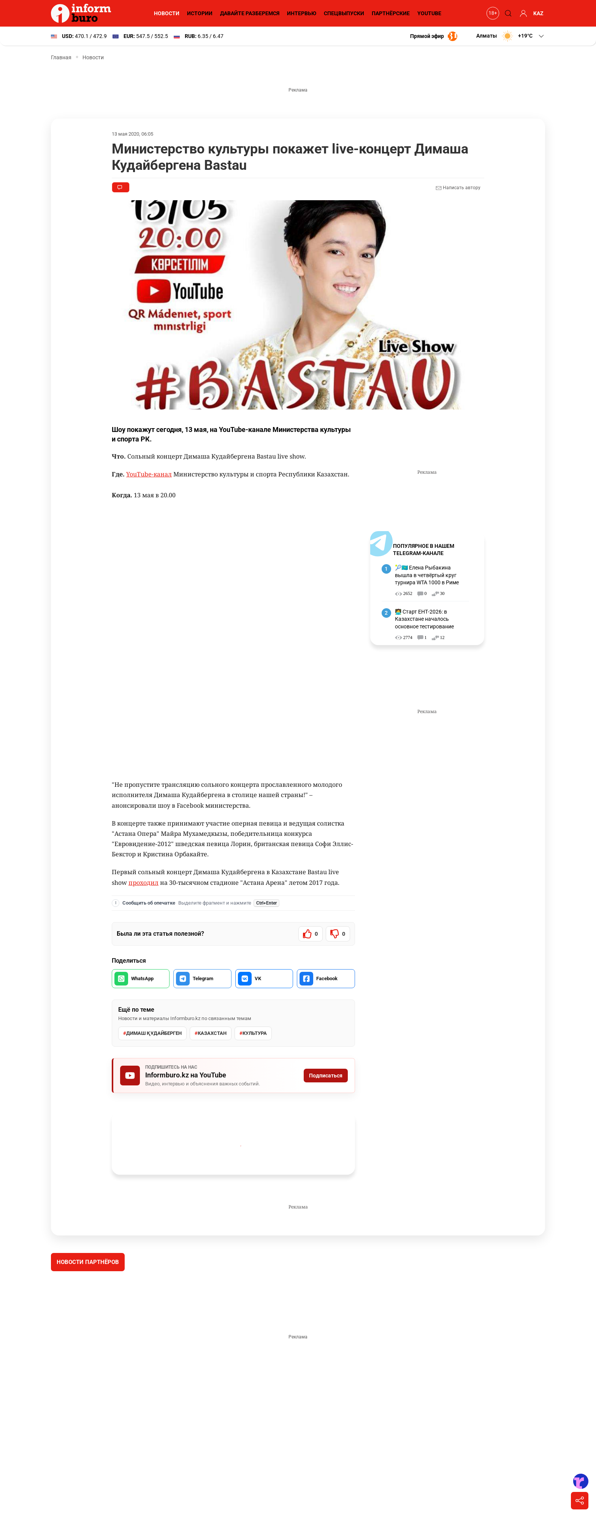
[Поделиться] (579, 1500)
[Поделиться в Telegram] (202, 978)
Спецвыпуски (343, 13)
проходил (127, 883)
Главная (61, 57)
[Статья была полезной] (310, 933)
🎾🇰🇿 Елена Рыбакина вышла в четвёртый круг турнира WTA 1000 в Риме (427, 575)
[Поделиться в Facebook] (326, 978)
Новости (165, 13)
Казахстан (210, 1033)
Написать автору (457, 188)
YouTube (429, 13)
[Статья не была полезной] (338, 933)
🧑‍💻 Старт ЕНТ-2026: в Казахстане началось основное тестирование (424, 619)
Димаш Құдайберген (152, 1033)
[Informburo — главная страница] (83, 13)
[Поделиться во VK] (264, 978)
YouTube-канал (148, 474)
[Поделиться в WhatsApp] (141, 978)
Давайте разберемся (249, 13)
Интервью (300, 13)
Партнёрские (390, 13)
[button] (510, 36)
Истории (198, 13)
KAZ (538, 13)
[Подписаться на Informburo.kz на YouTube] (233, 1075)
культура (252, 1033)
